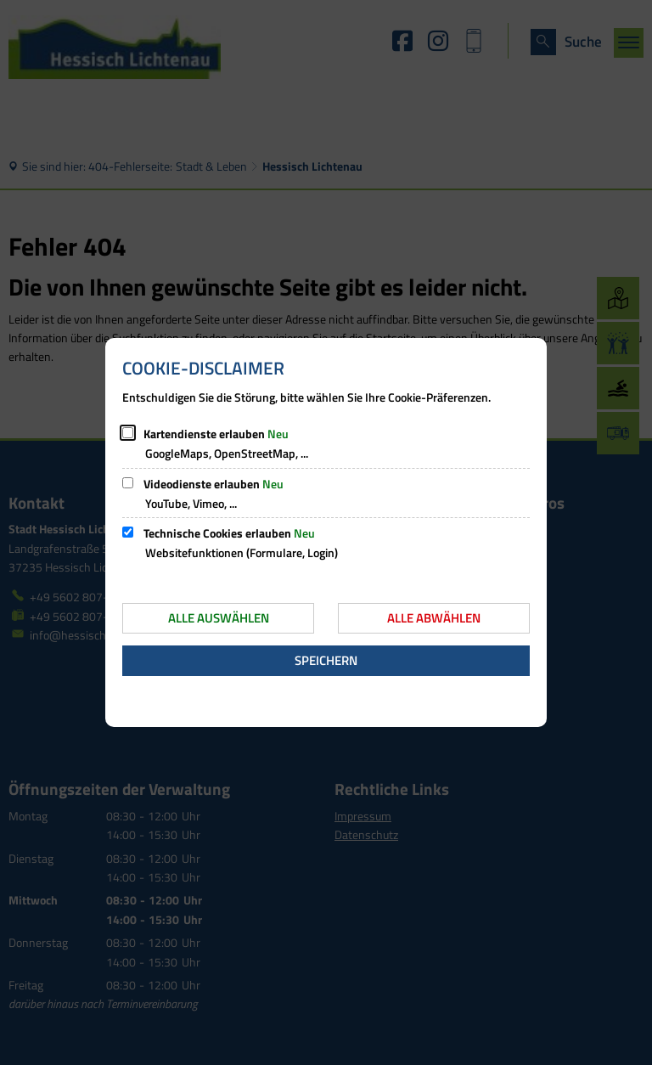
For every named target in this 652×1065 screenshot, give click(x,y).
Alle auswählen (218, 618)
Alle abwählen (434, 618)
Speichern (326, 660)
